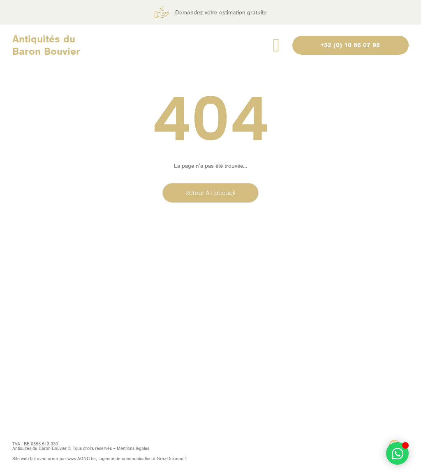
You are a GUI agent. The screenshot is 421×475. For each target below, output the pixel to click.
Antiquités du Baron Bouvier (46, 45)
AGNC (83, 458)
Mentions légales (133, 448)
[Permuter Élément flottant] (397, 453)
